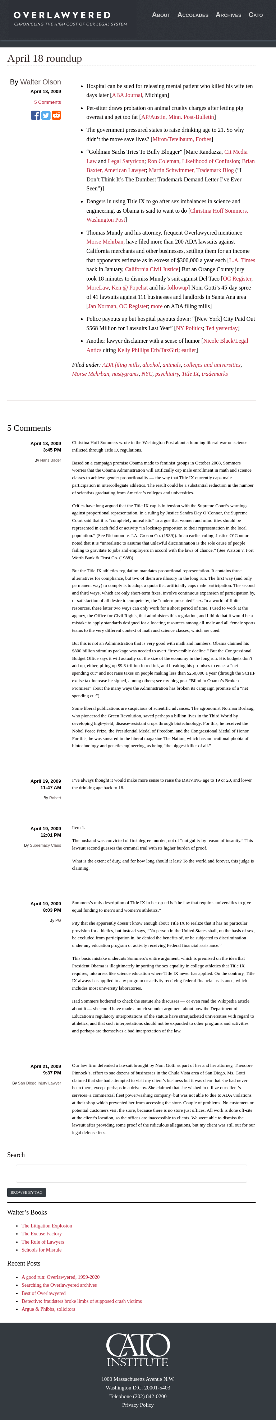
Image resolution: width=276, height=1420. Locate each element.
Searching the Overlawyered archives (59, 1285)
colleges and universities (212, 365)
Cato (256, 14)
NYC (147, 374)
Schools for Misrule (41, 1250)
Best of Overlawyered (44, 1293)
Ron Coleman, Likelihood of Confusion (193, 161)
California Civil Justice (151, 269)
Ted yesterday (222, 328)
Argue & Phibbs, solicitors (48, 1309)
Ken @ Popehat (130, 288)
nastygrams (125, 374)
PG (58, 920)
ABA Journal (127, 95)
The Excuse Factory (42, 1233)
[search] (122, 1174)
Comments (47, 102)
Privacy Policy (138, 1405)
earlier (188, 350)
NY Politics (189, 328)
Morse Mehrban (105, 242)
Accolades (192, 14)
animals (171, 365)
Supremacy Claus (45, 845)
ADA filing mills (121, 365)
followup (177, 288)
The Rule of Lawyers (43, 1242)
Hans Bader (50, 460)
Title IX (190, 374)
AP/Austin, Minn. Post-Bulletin (177, 117)
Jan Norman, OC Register (118, 306)
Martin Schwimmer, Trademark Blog (191, 170)
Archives (229, 14)
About (161, 14)
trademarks (215, 374)
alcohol (151, 365)
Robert (55, 798)
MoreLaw (98, 288)
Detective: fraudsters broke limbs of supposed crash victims (82, 1301)
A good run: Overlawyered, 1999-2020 (61, 1277)
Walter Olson (40, 82)
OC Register (237, 279)
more (157, 306)
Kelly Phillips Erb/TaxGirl (148, 350)
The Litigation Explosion (47, 1226)
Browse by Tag (26, 1192)
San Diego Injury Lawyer (39, 1083)
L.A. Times (242, 260)
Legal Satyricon (126, 161)
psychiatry (167, 374)
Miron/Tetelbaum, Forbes (182, 139)
